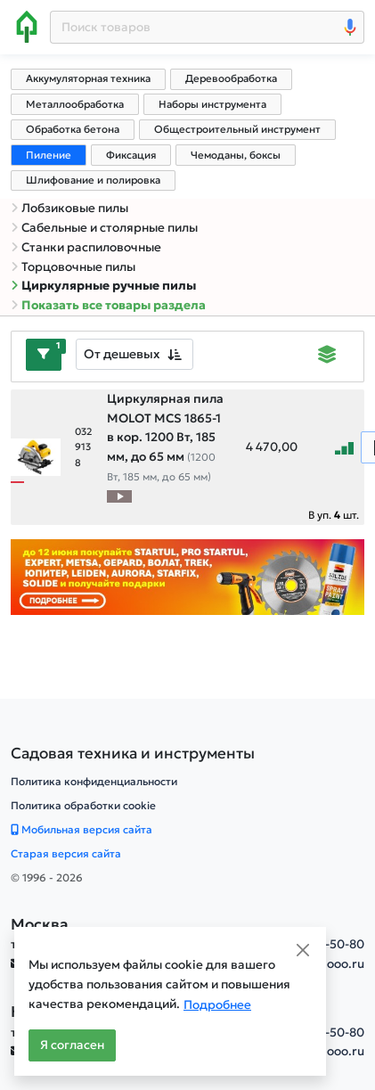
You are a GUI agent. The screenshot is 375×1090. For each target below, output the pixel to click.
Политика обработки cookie (83, 805)
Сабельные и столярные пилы (104, 227)
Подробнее (217, 1004)
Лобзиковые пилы (69, 208)
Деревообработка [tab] (231, 78)
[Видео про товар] (119, 496)
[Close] (303, 950)
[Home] (27, 27)
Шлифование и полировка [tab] (93, 180)
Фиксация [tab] (131, 155)
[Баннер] (187, 576)
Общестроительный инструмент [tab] (237, 129)
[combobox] (134, 354)
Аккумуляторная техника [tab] (88, 78)
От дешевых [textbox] (122, 354)
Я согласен (72, 1045)
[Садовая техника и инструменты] (133, 754)
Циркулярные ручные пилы (103, 285)
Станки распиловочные (86, 247)
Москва (40, 924)
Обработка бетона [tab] (72, 129)
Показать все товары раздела (108, 305)
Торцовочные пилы (73, 267)
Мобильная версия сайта (81, 829)
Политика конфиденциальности (94, 781)
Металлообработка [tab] (75, 104)
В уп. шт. (333, 514)
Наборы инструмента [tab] (212, 104)
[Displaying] (327, 356)
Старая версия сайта (66, 853)
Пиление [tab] (48, 155)
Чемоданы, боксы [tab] (236, 155)
